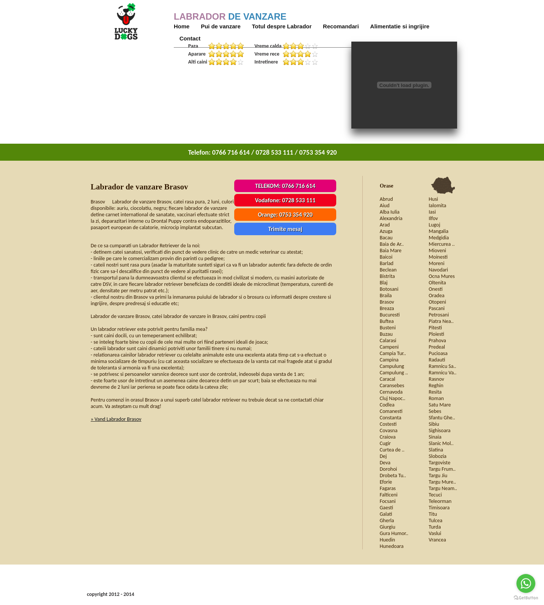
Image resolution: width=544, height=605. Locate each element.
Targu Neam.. (443, 488)
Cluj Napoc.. (392, 398)
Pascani (437, 308)
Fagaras (388, 488)
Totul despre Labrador (282, 26)
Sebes (435, 411)
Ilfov (433, 218)
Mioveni (437, 250)
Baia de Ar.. (392, 244)
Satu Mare (440, 405)
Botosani (389, 289)
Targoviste (439, 462)
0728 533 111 (298, 200)
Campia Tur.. (393, 353)
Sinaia (435, 437)
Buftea (387, 321)
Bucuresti (390, 315)
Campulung (392, 366)
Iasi (432, 212)
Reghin (436, 385)
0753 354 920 (295, 214)
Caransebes (392, 385)
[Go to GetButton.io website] (526, 598)
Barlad (386, 263)
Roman (436, 398)
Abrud (386, 199)
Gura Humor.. (394, 533)
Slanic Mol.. (441, 443)
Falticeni (388, 495)
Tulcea (435, 520)
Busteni (388, 327)
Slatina (436, 450)
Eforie (386, 482)
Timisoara (439, 507)
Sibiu (434, 424)
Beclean (388, 270)
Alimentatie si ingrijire (400, 26)
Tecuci (435, 495)
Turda (435, 527)
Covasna (388, 430)
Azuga (386, 231)
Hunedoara (391, 546)
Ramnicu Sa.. (442, 366)
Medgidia (439, 237)
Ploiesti (436, 334)
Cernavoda (391, 392)
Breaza (387, 308)
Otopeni (437, 302)
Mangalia (438, 231)
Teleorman (440, 501)
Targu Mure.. (442, 482)
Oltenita (437, 282)
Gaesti (386, 507)
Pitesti (435, 327)
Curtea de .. (392, 450)
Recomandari (341, 26)
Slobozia (438, 456)
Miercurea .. (442, 244)
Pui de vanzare (221, 26)
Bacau (386, 237)
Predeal (437, 347)
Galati (386, 514)
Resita (435, 392)
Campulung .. (394, 372)
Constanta (390, 417)
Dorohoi (388, 469)
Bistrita (387, 276)
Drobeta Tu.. (393, 475)
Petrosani (439, 315)
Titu (433, 514)
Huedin (387, 540)
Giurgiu (387, 527)
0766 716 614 (298, 185)
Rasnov (436, 379)
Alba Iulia (390, 212)
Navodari (438, 270)
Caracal (387, 379)
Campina (389, 360)
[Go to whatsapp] (525, 583)
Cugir (385, 443)
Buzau (386, 334)
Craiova (388, 437)
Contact (190, 38)
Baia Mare (391, 250)
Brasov (387, 302)
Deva (385, 462)
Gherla (387, 520)
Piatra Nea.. (441, 321)
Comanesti (391, 411)
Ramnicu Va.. (442, 372)
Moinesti (438, 257)
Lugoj (434, 225)
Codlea (387, 405)
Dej (383, 456)
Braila (386, 295)
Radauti (437, 360)
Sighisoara (440, 430)
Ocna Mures (442, 276)
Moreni (437, 263)
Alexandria (391, 218)
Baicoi (386, 257)
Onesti (436, 289)
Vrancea (437, 540)
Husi (433, 199)
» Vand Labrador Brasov (116, 419)
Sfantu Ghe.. (442, 417)
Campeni (389, 347)
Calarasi (388, 340)
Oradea (437, 295)
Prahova (437, 340)
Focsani (388, 501)
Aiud (384, 205)
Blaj (384, 282)
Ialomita (437, 205)
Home (182, 26)
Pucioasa (438, 353)
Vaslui (435, 533)
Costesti (388, 424)
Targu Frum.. (442, 469)
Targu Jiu (438, 475)
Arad (385, 225)
